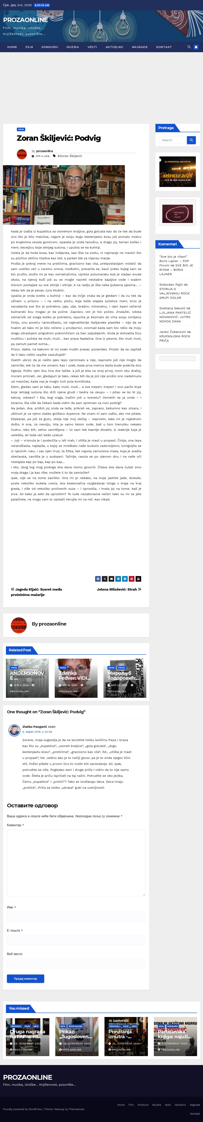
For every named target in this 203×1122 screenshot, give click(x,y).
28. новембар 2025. (28, 1043)
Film (29, 47)
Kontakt (164, 47)
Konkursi (50, 47)
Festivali (16, 1026)
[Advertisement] (101, 82)
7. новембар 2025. (175, 1043)
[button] (189, 47)
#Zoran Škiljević (70, 156)
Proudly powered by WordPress (23, 1109)
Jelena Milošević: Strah (119, 589)
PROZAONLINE (25, 20)
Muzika (73, 47)
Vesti (92, 47)
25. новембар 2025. (77, 1043)
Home (12, 47)
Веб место (14, 954)
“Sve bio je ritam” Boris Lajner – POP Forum (174, 261)
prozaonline (44, 151)
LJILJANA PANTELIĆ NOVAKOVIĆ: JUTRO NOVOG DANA (175, 317)
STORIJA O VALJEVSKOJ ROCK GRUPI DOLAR (174, 293)
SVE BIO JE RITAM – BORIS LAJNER (176, 269)
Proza (121, 668)
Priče (21, 129)
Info (36, 1026)
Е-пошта (15, 930)
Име (11, 907)
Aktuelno (114, 47)
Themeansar (76, 1109)
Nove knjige (75, 1026)
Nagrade (140, 47)
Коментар (15, 825)
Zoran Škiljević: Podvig (59, 138)
